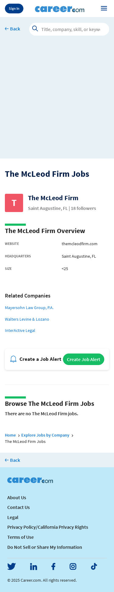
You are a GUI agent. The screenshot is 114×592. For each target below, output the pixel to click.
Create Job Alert (83, 359)
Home (10, 435)
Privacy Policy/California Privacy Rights (47, 527)
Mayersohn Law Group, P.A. (29, 307)
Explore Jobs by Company (45, 435)
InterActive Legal (20, 330)
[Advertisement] (57, 101)
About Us (16, 497)
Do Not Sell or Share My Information (44, 547)
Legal (12, 517)
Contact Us (18, 507)
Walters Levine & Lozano (27, 319)
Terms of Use (20, 537)
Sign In (14, 8)
